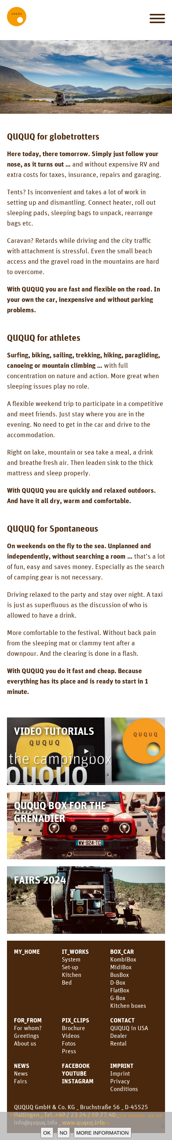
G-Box (117, 998)
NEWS (21, 1065)
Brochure (73, 1028)
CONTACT (122, 1020)
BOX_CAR (122, 951)
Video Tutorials (54, 730)
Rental (118, 1043)
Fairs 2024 (40, 879)
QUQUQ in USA (129, 1028)
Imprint (121, 1065)
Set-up (70, 967)
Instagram (78, 1081)
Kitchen (71, 974)
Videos (71, 1035)
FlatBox (119, 990)
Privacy (120, 1081)
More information (102, 1133)
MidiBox (120, 967)
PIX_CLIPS (75, 1020)
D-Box (117, 982)
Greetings (26, 1035)
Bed (67, 982)
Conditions (124, 1089)
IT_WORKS (75, 951)
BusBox (119, 974)
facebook (76, 1065)
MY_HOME (27, 951)
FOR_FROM (28, 1020)
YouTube (74, 1073)
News (21, 1073)
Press (69, 1051)
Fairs (20, 1081)
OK (47, 1133)
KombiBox (123, 959)
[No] (162, 1126)
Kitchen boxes (128, 1005)
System (71, 959)
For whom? (28, 1028)
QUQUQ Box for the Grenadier (60, 811)
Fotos (69, 1043)
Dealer (118, 1035)
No (63, 1133)
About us (25, 1043)
